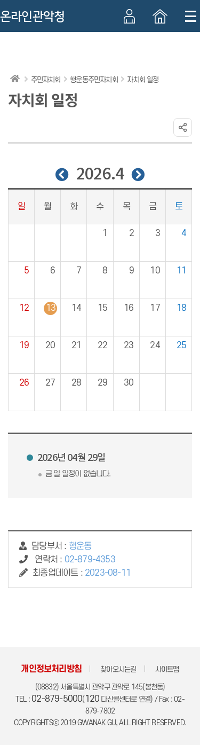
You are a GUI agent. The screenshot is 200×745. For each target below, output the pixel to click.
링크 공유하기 (182, 127)
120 (92, 699)
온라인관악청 (32, 16)
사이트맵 (167, 669)
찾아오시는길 (118, 669)
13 (50, 308)
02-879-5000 (56, 699)
